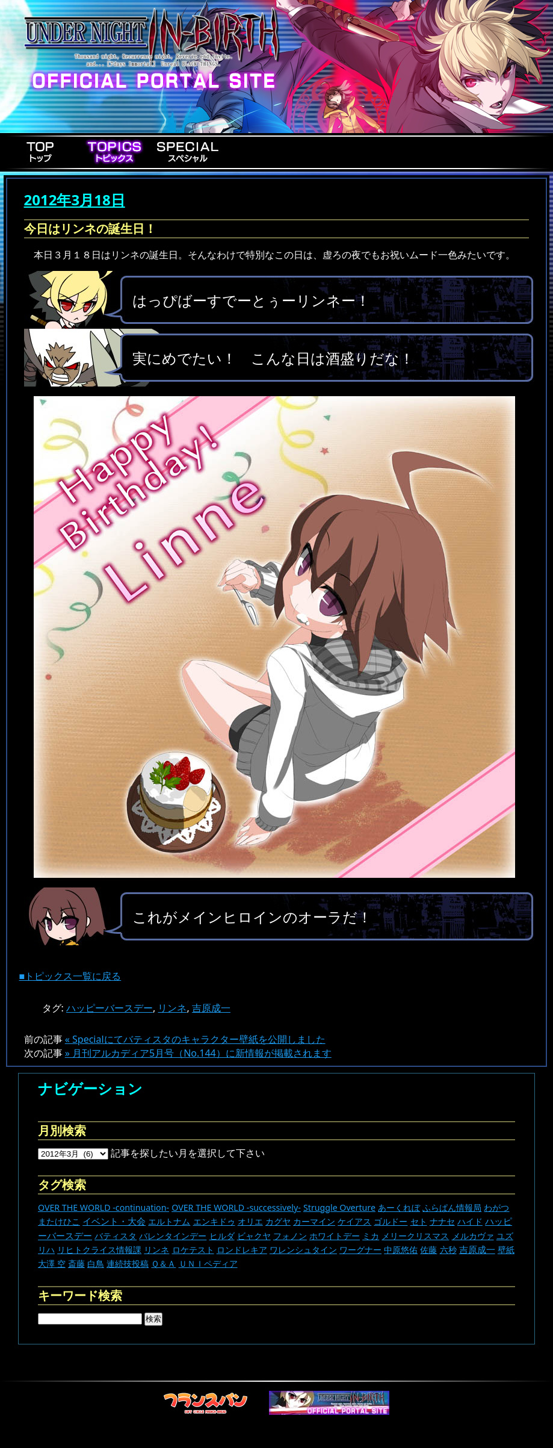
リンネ (172, 1008)
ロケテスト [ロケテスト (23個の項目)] (193, 1249)
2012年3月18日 (74, 200)
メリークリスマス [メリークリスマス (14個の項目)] (415, 1235)
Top (41, 151)
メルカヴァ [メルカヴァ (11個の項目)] (473, 1235)
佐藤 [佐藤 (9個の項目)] (428, 1249)
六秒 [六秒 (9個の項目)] (448, 1249)
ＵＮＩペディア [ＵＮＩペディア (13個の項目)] (208, 1263)
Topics (114, 151)
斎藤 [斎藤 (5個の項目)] (76, 1263)
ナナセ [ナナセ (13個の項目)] (442, 1221)
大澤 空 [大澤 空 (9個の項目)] (52, 1263)
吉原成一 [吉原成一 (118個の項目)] (477, 1249)
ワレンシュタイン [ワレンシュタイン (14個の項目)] (303, 1249)
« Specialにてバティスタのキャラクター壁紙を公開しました (195, 1039)
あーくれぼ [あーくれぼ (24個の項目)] (399, 1207)
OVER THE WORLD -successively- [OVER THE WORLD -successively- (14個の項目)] (236, 1207)
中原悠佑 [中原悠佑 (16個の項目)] (401, 1249)
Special (187, 151)
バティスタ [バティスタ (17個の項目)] (115, 1235)
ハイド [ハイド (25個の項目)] (470, 1221)
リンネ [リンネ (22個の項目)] (156, 1249)
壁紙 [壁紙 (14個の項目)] (506, 1249)
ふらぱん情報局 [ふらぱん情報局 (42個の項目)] (451, 1207)
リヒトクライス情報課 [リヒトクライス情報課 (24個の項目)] (99, 1249)
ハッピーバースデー (109, 1008)
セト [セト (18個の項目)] (418, 1221)
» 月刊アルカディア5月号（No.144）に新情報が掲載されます (198, 1053)
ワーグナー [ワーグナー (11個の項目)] (360, 1249)
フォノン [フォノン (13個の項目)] (290, 1235)
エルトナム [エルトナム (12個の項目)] (169, 1221)
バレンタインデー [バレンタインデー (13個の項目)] (172, 1235)
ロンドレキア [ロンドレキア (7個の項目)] (242, 1249)
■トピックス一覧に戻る (70, 976)
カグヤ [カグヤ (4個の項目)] (278, 1221)
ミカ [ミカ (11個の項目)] (370, 1235)
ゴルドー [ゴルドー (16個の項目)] (390, 1221)
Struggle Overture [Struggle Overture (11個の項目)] (339, 1207)
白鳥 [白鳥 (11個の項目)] (95, 1263)
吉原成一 (211, 1008)
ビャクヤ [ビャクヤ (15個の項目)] (254, 1235)
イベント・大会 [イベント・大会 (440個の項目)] (114, 1221)
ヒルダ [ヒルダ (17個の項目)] (222, 1235)
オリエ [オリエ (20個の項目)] (250, 1221)
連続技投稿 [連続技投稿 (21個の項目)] (128, 1263)
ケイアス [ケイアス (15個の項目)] (354, 1221)
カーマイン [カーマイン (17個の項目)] (314, 1221)
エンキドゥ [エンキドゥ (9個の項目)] (214, 1221)
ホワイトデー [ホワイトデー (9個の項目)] (334, 1235)
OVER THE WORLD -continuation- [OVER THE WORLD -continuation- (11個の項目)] (103, 1207)
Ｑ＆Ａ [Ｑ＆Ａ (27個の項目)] (163, 1263)
